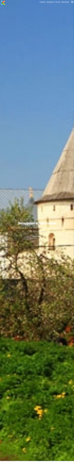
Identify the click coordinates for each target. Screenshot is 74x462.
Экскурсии (50, 2)
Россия (57, 2)
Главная (42, 2)
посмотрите (37, 236)
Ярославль (65, 2)
